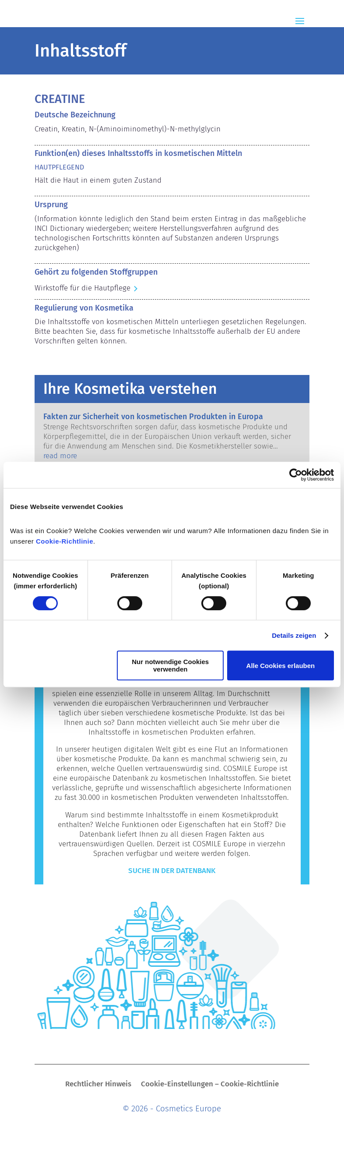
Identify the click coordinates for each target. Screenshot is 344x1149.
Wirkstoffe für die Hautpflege (82, 288)
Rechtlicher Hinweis (98, 1085)
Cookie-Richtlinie (64, 541)
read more (60, 455)
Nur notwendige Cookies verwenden (170, 665)
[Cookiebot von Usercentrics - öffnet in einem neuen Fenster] (295, 474)
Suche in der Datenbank (171, 870)
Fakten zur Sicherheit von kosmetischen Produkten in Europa (153, 416)
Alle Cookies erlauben (280, 665)
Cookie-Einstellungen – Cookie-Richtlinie (210, 1085)
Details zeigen (294, 635)
